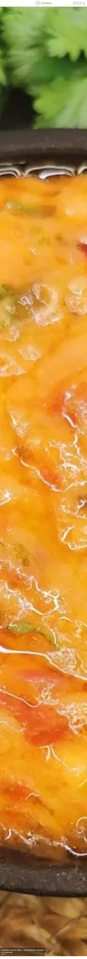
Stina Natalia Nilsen (7, 952)
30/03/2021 (3, 954)
